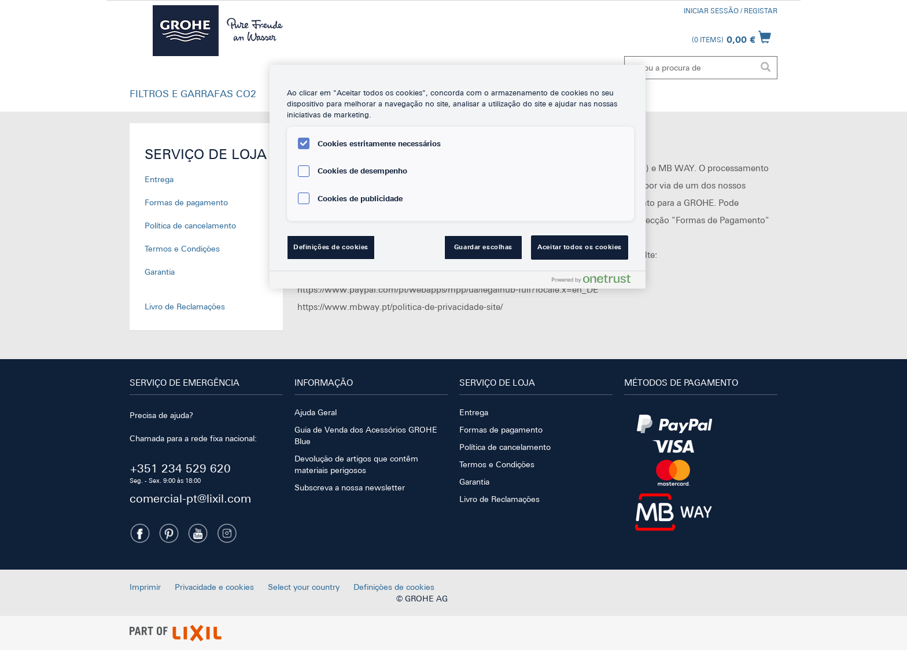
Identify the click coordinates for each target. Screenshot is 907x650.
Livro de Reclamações (185, 306)
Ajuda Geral (315, 412)
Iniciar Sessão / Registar (730, 11)
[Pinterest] (168, 533)
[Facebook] (140, 533)
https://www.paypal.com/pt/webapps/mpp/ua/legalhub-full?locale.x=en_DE (447, 289)
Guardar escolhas (483, 246)
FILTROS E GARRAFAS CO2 (193, 93)
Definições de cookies (393, 587)
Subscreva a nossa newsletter (349, 487)
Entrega (159, 179)
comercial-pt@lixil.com (190, 498)
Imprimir (145, 587)
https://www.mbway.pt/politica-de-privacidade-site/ (400, 307)
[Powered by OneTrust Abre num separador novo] (596, 281)
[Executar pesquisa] (765, 67)
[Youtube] (197, 533)
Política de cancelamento (190, 225)
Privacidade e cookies (214, 587)
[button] (193, 96)
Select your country (304, 587)
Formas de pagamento (186, 202)
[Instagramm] (226, 533)
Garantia (160, 271)
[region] (458, 177)
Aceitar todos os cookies (579, 246)
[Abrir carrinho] (731, 37)
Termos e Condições (182, 248)
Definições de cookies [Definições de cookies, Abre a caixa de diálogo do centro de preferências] (330, 246)
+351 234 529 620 (180, 468)
